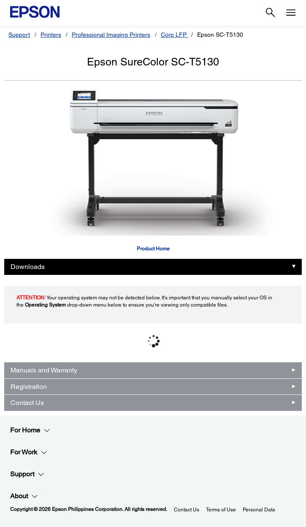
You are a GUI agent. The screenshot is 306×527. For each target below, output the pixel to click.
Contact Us (27, 403)
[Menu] (291, 12)
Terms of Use (221, 510)
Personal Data (259, 510)
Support (19, 34)
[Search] (270, 12)
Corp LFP (174, 34)
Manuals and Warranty (44, 370)
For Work (28, 452)
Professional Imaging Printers (111, 34)
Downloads (28, 267)
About (24, 496)
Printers (51, 34)
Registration (29, 387)
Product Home (153, 249)
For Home (30, 430)
